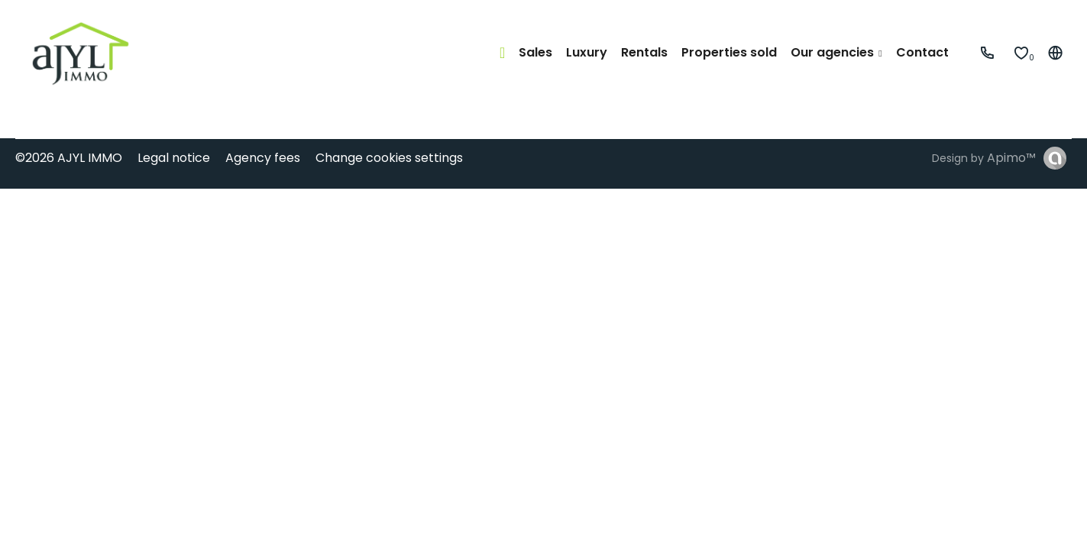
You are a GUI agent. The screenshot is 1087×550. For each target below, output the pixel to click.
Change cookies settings (389, 158)
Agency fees (262, 158)
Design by (984, 158)
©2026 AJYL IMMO (68, 158)
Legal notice (173, 158)
